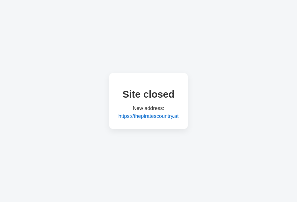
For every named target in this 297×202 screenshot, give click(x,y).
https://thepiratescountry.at (148, 116)
